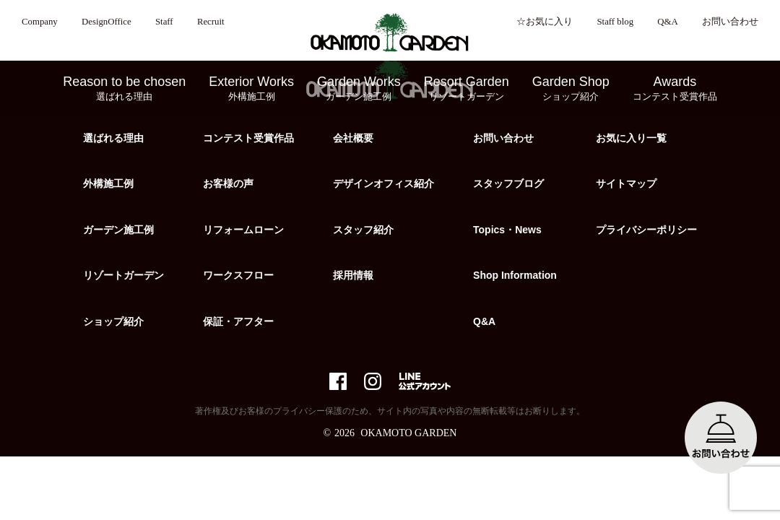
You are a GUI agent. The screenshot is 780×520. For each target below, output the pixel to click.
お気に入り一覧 (631, 138)
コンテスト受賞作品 (248, 138)
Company (40, 22)
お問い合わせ (730, 22)
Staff (164, 22)
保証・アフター (238, 321)
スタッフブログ (508, 183)
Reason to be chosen (124, 88)
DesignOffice (106, 22)
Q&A (667, 22)
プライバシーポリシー (646, 229)
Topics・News (507, 229)
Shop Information (515, 275)
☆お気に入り (544, 22)
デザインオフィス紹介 (383, 183)
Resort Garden (466, 88)
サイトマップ (626, 183)
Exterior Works (251, 88)
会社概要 (353, 138)
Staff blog (615, 22)
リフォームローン (243, 229)
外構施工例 (108, 183)
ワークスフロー (238, 275)
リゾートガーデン (123, 275)
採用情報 (353, 275)
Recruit (211, 22)
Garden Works (359, 88)
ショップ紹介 (113, 321)
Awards (675, 88)
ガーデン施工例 (118, 229)
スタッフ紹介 (363, 229)
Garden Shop (571, 88)
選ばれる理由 (113, 138)
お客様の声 (228, 183)
